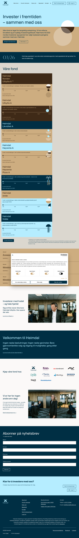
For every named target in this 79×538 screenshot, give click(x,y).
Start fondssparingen (59, 3)
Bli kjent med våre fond (9, 41)
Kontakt (47, 3)
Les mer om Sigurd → (8, 316)
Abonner (6, 469)
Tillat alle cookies (58, 282)
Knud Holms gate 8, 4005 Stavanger (47, 503)
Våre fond (15, 3)
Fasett (7, 533)
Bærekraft (41, 3)
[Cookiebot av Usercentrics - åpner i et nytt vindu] (61, 255)
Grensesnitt (17, 533)
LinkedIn (74, 530)
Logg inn (72, 3)
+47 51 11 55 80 (67, 502)
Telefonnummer (7, 461)
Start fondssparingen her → (9, 412)
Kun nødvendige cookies (21, 282)
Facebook (67, 530)
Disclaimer (62, 524)
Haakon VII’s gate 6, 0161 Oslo (48, 506)
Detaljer (63, 278)
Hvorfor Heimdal (25, 3)
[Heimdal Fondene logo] (5, 3)
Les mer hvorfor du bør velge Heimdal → (13, 352)
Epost (4, 439)
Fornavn (5, 447)
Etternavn (5, 454)
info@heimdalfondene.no (70, 505)
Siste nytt (33, 3)
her (32, 58)
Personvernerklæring (58, 530)
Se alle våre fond (8, 240)
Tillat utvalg (39, 282)
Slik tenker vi (23, 41)
